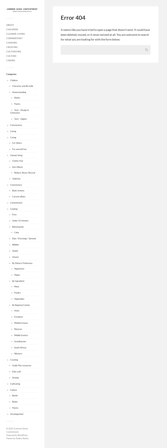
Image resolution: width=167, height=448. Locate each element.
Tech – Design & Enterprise (19, 111)
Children (12, 29)
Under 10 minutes (20, 220)
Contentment (16, 202)
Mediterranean (21, 323)
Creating (12, 47)
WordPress (23, 435)
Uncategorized (16, 414)
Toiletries (16, 178)
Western (18, 353)
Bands (15, 395)
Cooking (11, 42)
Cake (16, 232)
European (18, 316)
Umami (15, 257)
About (10, 25)
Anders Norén (22, 438)
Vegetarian (19, 268)
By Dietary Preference (22, 263)
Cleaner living (15, 34)
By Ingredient (18, 281)
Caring (10, 60)
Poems (15, 408)
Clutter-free (17, 161)
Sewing (15, 377)
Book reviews (18, 190)
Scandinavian (20, 341)
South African (20, 347)
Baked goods (18, 227)
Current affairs (18, 196)
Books (15, 401)
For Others (17, 143)
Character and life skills (22, 86)
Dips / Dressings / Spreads (24, 238)
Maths (17, 97)
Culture (11, 56)
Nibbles (15, 244)
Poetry (17, 104)
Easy (14, 214)
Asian (16, 310)
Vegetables (19, 299)
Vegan (17, 275)
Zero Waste (17, 167)
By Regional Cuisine (21, 305)
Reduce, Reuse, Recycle (24, 172)
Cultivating (13, 51)
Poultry (17, 292)
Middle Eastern (21, 335)
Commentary (14, 38)
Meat (16, 286)
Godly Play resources (21, 365)
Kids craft (16, 371)
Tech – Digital (20, 119)
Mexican (18, 329)
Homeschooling (19, 92)
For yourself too (19, 149)
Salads (15, 251)
